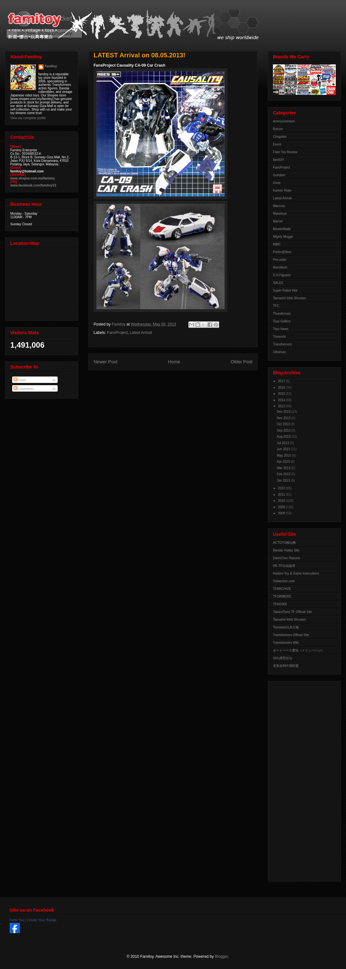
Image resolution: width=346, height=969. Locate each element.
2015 (282, 393)
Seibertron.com (284, 581)
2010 (282, 500)
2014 (282, 400)
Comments (23, 389)
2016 (282, 387)
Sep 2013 (284, 430)
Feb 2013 (284, 474)
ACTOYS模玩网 (284, 542)
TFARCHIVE (282, 589)
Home (174, 361)
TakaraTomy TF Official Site (292, 612)
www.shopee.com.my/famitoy (32, 178)
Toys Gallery (282, 321)
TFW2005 (280, 604)
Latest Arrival (141, 332)
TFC (276, 306)
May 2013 (284, 455)
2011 (282, 494)
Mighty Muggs (283, 236)
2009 (282, 507)
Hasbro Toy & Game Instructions (296, 573)
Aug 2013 (284, 436)
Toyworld (279, 336)
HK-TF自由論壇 (284, 565)
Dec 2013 (284, 411)
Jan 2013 (284, 480)
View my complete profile (28, 118)
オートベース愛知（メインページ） (298, 650)
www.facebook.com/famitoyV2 (33, 185)
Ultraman (279, 352)
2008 (282, 513)
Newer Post (105, 361)
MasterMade (282, 229)
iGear (277, 183)
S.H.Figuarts (282, 275)
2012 (282, 488)
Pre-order (279, 259)
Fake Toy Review (285, 152)
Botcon (278, 129)
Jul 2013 (283, 443)
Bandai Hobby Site (286, 550)
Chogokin (279, 136)
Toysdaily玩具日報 (286, 627)
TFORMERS (282, 596)
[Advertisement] (298, 779)
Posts (19, 380)
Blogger (221, 956)
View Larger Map (42, 283)
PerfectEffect (282, 252)
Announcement (283, 121)
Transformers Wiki (286, 642)
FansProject (117, 332)
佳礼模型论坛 (282, 658)
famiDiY (278, 160)
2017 (282, 381)
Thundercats (282, 313)
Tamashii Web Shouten (289, 298)
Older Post (241, 361)
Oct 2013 (284, 424)
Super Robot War (285, 290)
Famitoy (51, 66)
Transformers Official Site (291, 635)
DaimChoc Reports (286, 558)
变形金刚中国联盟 (286, 665)
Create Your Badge (41, 920)
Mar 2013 (284, 468)
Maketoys (280, 213)
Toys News (280, 329)
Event (277, 144)
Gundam (279, 175)
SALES (278, 283)
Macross (279, 206)
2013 (282, 406)
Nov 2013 (284, 418)
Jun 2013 (284, 449)
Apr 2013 (284, 461)
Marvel (278, 221)
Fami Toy (17, 920)
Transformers (282, 344)
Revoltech (280, 267)
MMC (277, 244)
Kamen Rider (282, 190)
